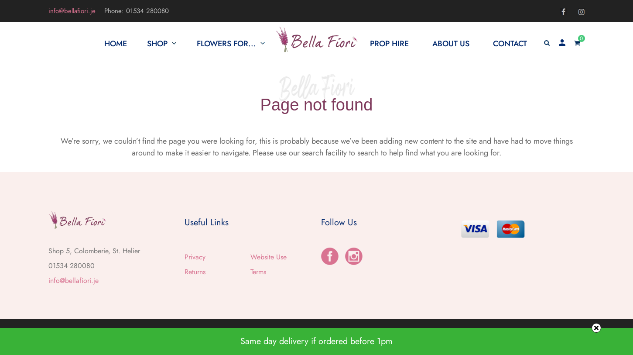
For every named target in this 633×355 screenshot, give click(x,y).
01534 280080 (71, 266)
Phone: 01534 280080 (136, 11)
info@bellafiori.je (72, 11)
